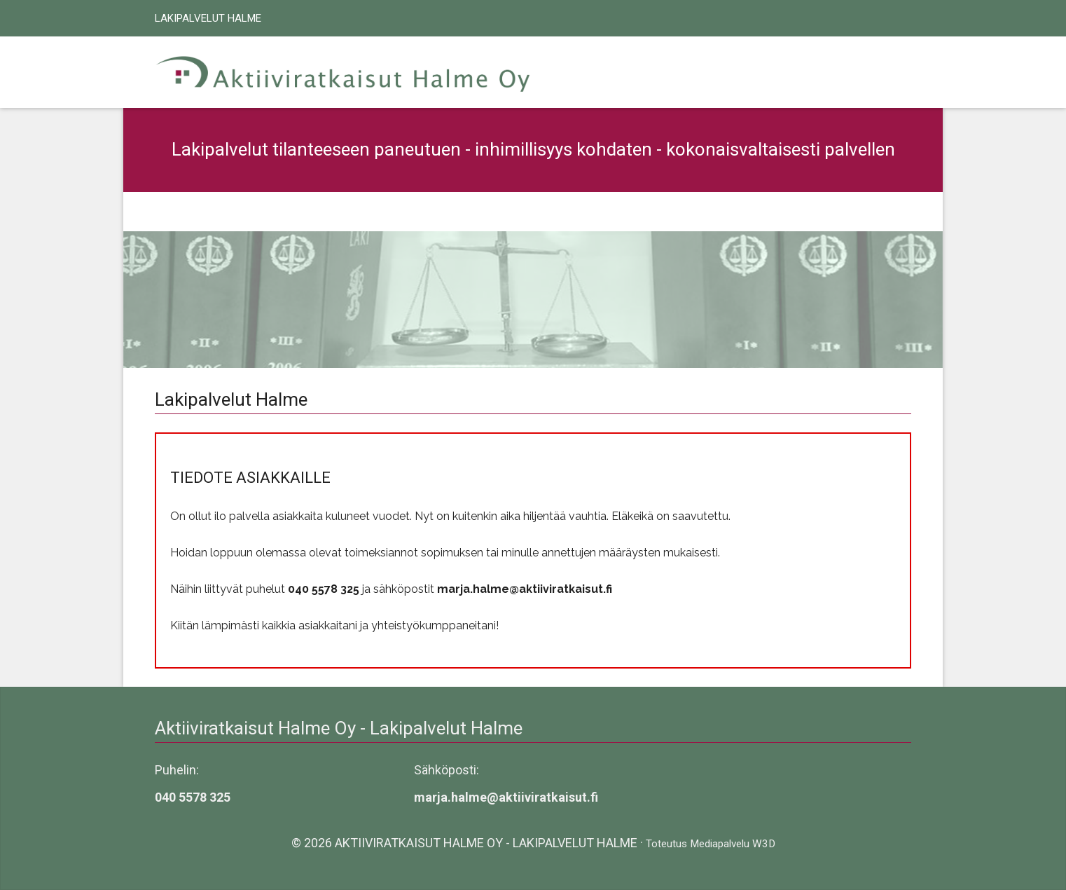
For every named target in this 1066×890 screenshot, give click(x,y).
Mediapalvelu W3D (732, 843)
